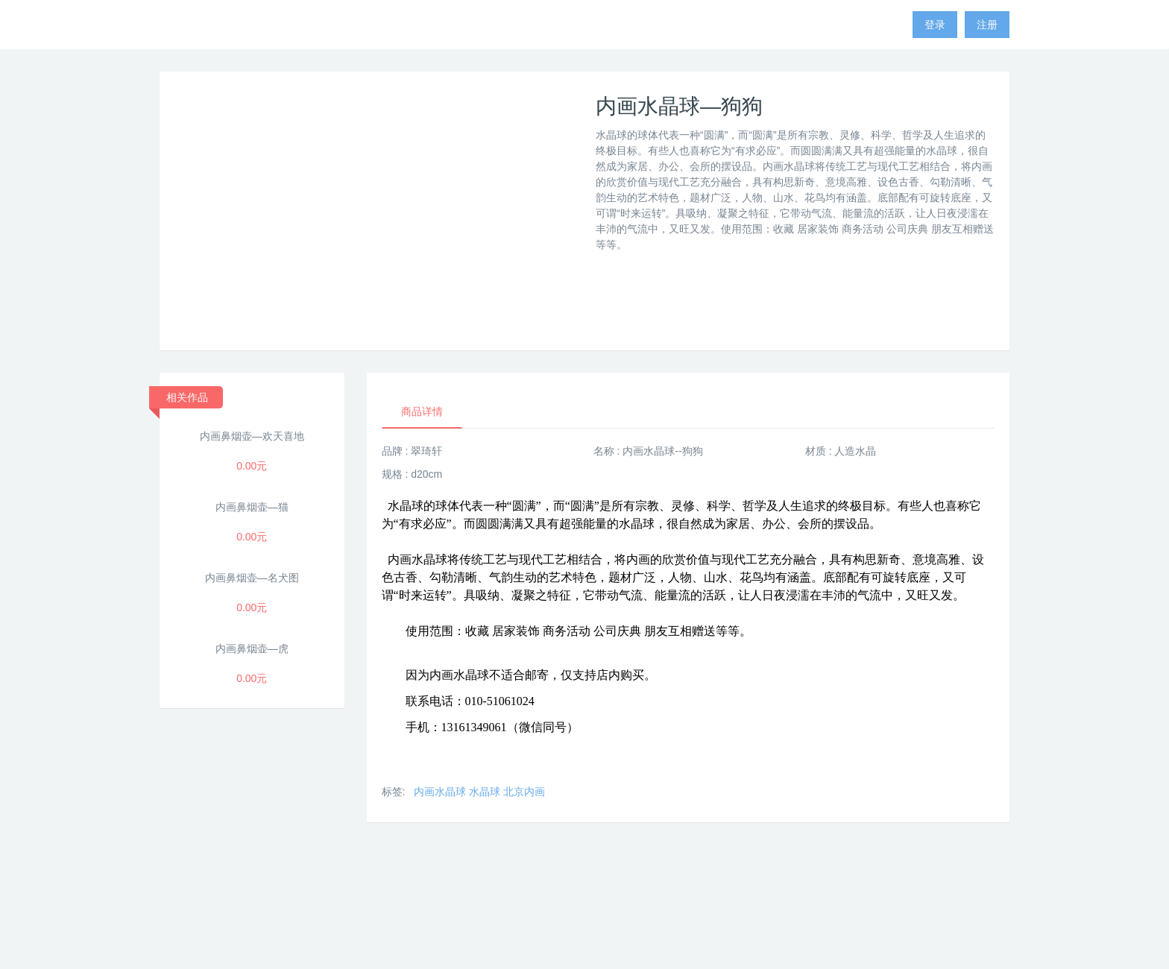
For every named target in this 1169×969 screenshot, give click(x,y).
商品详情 (422, 411)
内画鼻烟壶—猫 (252, 507)
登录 (934, 25)
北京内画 (524, 792)
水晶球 (484, 792)
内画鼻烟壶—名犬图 (252, 578)
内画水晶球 (440, 792)
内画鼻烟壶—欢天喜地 (252, 436)
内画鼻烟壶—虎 (252, 648)
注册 (987, 25)
